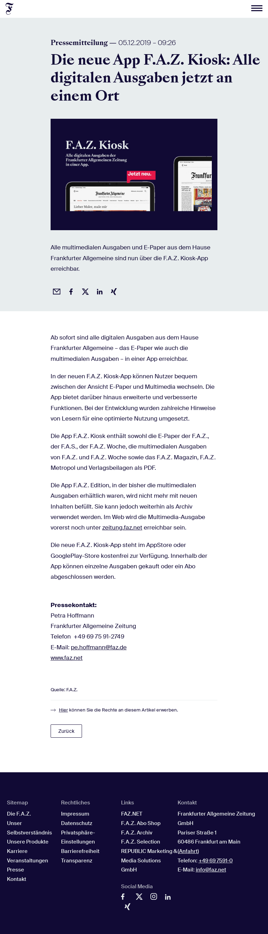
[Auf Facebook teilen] (70, 290)
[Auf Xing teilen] (113, 290)
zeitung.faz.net (122, 527)
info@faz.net (211, 869)
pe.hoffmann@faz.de (99, 647)
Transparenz (76, 860)
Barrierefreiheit (80, 851)
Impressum (75, 813)
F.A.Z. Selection (140, 841)
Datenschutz (76, 823)
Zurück (66, 731)
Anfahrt (188, 851)
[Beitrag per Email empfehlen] (55, 290)
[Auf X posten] (84, 290)
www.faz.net (67, 658)
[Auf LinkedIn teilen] (98, 290)
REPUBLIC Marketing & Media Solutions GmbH (149, 860)
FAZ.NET (131, 813)
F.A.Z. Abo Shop (141, 823)
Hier (63, 710)
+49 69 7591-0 (216, 860)
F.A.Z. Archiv (136, 832)
